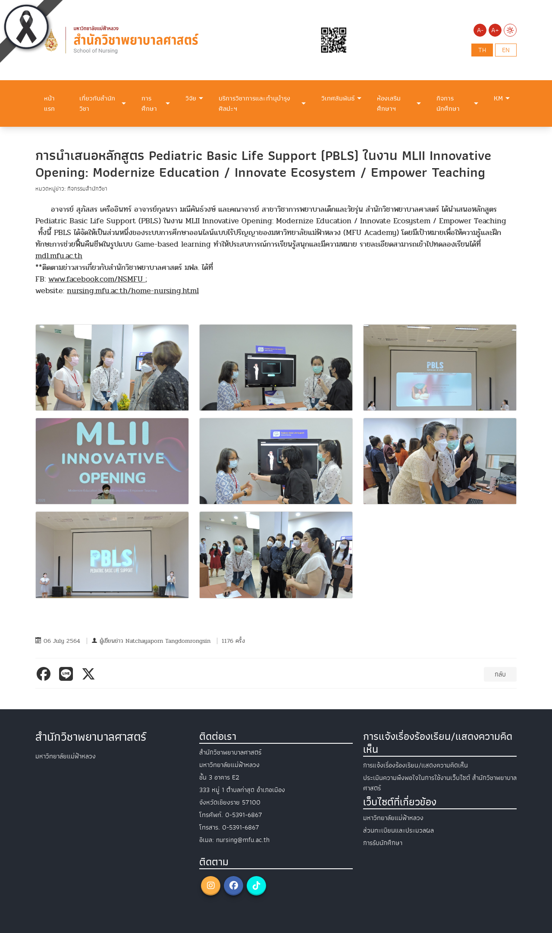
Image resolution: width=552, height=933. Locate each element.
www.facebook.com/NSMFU (96, 279)
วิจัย (190, 98)
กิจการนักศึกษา (448, 103)
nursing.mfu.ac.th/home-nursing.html (133, 291)
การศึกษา (149, 103)
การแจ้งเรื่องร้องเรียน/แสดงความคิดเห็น (415, 765)
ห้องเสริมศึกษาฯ (389, 103)
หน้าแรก (49, 103)
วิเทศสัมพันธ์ (337, 98)
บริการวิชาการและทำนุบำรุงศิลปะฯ (254, 103)
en (506, 50)
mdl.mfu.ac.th (58, 256)
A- (480, 30)
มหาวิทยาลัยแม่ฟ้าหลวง (393, 818)
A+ (495, 30)
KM (498, 98)
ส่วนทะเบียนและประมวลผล (398, 830)
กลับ (500, 674)
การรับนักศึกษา (382, 843)
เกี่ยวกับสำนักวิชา (97, 103)
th (482, 50)
